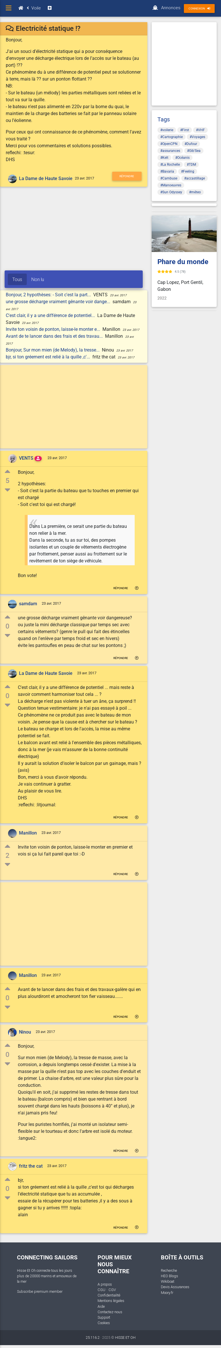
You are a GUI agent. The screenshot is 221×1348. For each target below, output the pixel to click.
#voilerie (166, 130)
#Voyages (197, 137)
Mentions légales (111, 1300)
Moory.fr (167, 1292)
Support (104, 1317)
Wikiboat (167, 1281)
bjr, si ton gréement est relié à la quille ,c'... (48, 357)
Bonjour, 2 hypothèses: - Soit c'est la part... (49, 294)
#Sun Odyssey (171, 192)
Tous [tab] (17, 279)
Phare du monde (182, 262)
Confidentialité (109, 1295)
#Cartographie (171, 137)
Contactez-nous (110, 1311)
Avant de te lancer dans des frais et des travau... (55, 336)
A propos (105, 1284)
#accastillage (194, 178)
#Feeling (187, 171)
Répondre (126, 176)
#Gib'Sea (194, 151)
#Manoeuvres (170, 185)
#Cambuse (168, 178)
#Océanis (182, 158)
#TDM (191, 165)
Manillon (28, 833)
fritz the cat (31, 1166)
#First (184, 130)
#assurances (170, 151)
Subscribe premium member (39, 1291)
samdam (28, 603)
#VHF (200, 130)
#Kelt (164, 158)
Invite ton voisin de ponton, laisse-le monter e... (53, 329)
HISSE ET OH (125, 1337)
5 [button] (7, 481)
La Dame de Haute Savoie (46, 178)
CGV (112, 1289)
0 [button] (7, 626)
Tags (163, 119)
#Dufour (190, 144)
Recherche (169, 1270)
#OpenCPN (169, 144)
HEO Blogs (169, 1275)
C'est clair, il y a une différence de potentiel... (51, 315)
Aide (101, 1306)
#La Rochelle (170, 165)
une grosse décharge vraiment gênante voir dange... (58, 301)
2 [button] (7, 855)
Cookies (104, 1322)
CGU (101, 1289)
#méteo (195, 192)
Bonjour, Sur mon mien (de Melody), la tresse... (53, 350)
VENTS (26, 458)
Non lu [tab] (37, 279)
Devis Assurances (175, 1286)
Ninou (25, 1032)
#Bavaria (167, 171)
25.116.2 (93, 1337)
